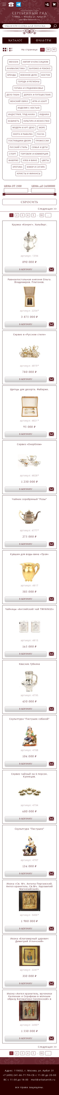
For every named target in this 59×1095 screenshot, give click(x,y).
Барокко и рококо (39, 68)
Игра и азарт (39, 101)
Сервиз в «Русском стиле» (29, 334)
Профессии (42, 140)
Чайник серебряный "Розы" (29, 499)
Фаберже (13, 160)
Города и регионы (28, 81)
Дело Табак (13, 94)
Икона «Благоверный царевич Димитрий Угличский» (29, 940)
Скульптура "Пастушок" (29, 828)
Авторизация (47, 4)
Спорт (12, 153)
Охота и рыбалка (23, 134)
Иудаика (44, 114)
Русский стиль (18, 147)
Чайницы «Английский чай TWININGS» (29, 609)
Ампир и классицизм (35, 62)
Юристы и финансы (28, 173)
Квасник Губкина (29, 664)
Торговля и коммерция (34, 153)
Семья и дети (40, 147)
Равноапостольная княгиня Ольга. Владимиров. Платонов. (29, 281)
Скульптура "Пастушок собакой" (29, 718)
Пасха (40, 134)
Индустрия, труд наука (21, 114)
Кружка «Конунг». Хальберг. (29, 224)
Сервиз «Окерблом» (29, 444)
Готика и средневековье (28, 88)
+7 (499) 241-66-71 (11, 4)
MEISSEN (13, 62)
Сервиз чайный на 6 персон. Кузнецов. (29, 775)
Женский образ (19, 101)
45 (54, 49)
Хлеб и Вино (30, 160)
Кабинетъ (13, 121)
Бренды (11, 75)
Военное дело (28, 75)
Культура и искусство (36, 121)
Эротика (17, 167)
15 (42, 49)
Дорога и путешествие (37, 94)
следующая (45, 208)
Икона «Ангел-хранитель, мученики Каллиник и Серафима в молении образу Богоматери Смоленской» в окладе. (29, 996)
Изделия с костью (29, 107)
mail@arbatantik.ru (43, 1079)
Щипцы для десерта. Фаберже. (29, 389)
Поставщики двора (19, 140)
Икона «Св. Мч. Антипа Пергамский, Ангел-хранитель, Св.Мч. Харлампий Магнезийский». (29, 886)
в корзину (25, 269)
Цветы (45, 160)
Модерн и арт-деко (23, 127)
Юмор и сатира (36, 167)
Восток (45, 75)
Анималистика (16, 68)
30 (48, 49)
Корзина (54, 4)
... (37, 215)
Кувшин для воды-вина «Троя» (29, 554)
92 (41, 215)
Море (42, 127)
